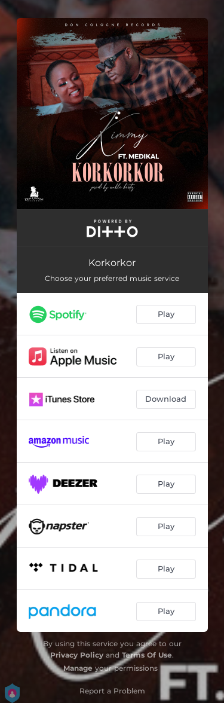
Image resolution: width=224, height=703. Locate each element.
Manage (78, 668)
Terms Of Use (147, 654)
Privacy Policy (76, 654)
